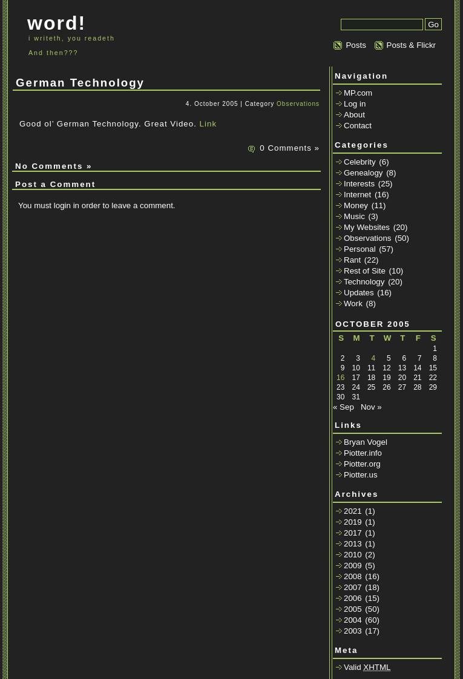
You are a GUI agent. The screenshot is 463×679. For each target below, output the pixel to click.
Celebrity (360, 161)
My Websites (367, 227)
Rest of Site (365, 270)
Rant (352, 259)
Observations (298, 103)
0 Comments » (290, 148)
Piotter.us (361, 474)
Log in (355, 103)
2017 (353, 532)
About (354, 114)
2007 (353, 587)
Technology (364, 281)
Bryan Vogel (365, 442)
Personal (360, 249)
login (62, 205)
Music (354, 216)
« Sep (343, 407)
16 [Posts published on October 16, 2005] (340, 377)
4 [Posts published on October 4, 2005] (374, 358)
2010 (353, 554)
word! (56, 23)
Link (208, 123)
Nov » (371, 407)
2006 (353, 598)
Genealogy (363, 172)
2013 (353, 543)
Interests (359, 183)
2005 (353, 609)
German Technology (80, 82)
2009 (353, 565)
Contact (358, 125)
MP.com (358, 92)
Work (353, 303)
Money (356, 205)
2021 (353, 511)
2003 (353, 630)
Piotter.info (363, 453)
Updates (359, 292)
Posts (356, 45)
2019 (353, 521)
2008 (353, 576)
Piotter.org (362, 463)
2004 (353, 620)
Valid (367, 667)
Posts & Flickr (411, 45)
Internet (357, 194)
